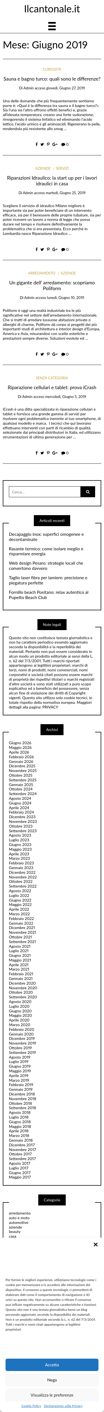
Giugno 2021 (20, 955)
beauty (15, 1231)
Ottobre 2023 (20, 826)
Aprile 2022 (19, 909)
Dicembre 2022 (22, 872)
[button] (95, 1244)
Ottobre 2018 (20, 1103)
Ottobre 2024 (21, 789)
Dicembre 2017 (22, 1144)
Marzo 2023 (19, 858)
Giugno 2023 (20, 844)
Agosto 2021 (20, 946)
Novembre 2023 (23, 821)
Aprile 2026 (19, 752)
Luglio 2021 (19, 950)
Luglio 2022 (19, 895)
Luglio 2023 (19, 839)
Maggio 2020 (20, 1015)
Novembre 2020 (23, 987)
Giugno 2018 (20, 1121)
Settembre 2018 (22, 1107)
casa (12, 1236)
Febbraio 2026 (21, 756)
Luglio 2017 (18, 1168)
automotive (18, 1222)
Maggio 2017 (20, 1177)
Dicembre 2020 (22, 983)
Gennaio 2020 (21, 1034)
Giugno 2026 (20, 742)
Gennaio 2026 (21, 761)
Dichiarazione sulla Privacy (63, 1406)
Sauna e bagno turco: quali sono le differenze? (52, 79)
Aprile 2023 (19, 853)
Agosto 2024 (20, 798)
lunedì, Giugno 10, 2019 (65, 297)
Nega (52, 1379)
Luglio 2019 (18, 1061)
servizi (62, 168)
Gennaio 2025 (21, 784)
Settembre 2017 (22, 1158)
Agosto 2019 (19, 1057)
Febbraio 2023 (21, 863)
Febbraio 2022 (21, 918)
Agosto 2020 (20, 1001)
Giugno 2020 (20, 1011)
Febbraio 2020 (21, 1029)
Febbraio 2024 (21, 812)
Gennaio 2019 (20, 1089)
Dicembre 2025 (22, 765)
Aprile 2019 (18, 1075)
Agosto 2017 (19, 1163)
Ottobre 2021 (20, 937)
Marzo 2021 (19, 969)
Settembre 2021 (22, 941)
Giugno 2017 (20, 1172)
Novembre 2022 (23, 877)
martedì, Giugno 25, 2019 (66, 193)
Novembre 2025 (23, 770)
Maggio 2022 (20, 904)
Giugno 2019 (20, 1066)
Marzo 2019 (19, 1080)
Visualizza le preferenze (52, 1394)
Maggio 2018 (20, 1126)
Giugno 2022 (20, 900)
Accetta (52, 1364)
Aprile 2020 (19, 1020)
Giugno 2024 (20, 803)
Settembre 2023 (23, 830)
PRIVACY (50, 707)
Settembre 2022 (23, 886)
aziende (42, 168)
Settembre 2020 (23, 997)
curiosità (52, 69)
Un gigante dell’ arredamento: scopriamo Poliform (52, 285)
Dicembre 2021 (22, 927)
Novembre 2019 (22, 1043)
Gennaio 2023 (21, 867)
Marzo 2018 (19, 1135)
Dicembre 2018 (22, 1094)
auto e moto (19, 1217)
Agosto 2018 (20, 1112)
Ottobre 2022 (20, 881)
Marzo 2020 (19, 1024)
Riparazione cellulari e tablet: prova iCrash (52, 387)
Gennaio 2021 (21, 978)
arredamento (41, 273)
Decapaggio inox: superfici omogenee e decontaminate (46, 537)
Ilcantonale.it (52, 8)
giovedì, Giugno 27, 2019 (65, 88)
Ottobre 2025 (20, 775)
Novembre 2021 (22, 932)
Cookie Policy (31, 1406)
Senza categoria (52, 378)
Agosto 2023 (20, 835)
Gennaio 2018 (21, 1140)
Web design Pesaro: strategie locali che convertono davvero (46, 566)
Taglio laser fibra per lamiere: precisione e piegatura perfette (48, 580)
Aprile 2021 (19, 964)
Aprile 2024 (19, 807)
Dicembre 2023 (22, 816)
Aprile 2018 (19, 1130)
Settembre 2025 (23, 780)
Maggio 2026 (20, 747)
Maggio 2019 (20, 1070)
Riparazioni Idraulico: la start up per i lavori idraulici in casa (52, 180)
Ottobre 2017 (20, 1154)
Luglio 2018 (19, 1117)
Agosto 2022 (20, 890)
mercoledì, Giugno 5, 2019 (65, 396)
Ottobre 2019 (20, 1047)
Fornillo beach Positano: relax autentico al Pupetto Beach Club (48, 595)
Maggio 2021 (20, 960)
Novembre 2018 (22, 1098)
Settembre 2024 (23, 793)
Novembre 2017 (22, 1149)
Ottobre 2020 (21, 992)
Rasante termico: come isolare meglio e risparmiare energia (46, 551)
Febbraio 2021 (21, 973)
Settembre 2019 (22, 1052)
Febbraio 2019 (21, 1084)
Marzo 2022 (19, 913)
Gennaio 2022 (21, 923)
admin (28, 88)
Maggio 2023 (20, 849)
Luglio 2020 (19, 1006)
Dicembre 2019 (22, 1038)
